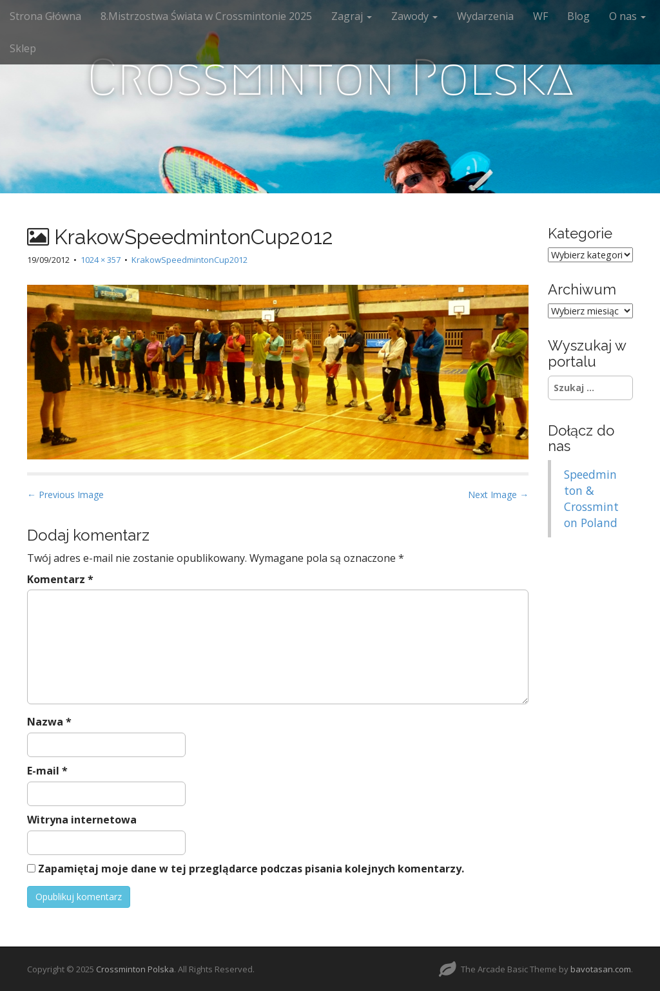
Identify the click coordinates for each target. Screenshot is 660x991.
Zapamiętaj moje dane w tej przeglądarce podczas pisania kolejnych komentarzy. (251, 868)
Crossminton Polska (330, 77)
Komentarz (60, 579)
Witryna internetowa (82, 820)
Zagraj (351, 16)
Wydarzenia (485, 16)
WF (540, 16)
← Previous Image (65, 494)
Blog (578, 16)
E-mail (47, 771)
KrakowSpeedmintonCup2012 (189, 259)
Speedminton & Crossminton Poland (591, 498)
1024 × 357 (101, 259)
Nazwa (49, 722)
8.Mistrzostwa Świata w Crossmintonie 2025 (206, 16)
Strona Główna (45, 16)
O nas (627, 16)
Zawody (414, 16)
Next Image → (498, 494)
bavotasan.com (600, 969)
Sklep (23, 48)
